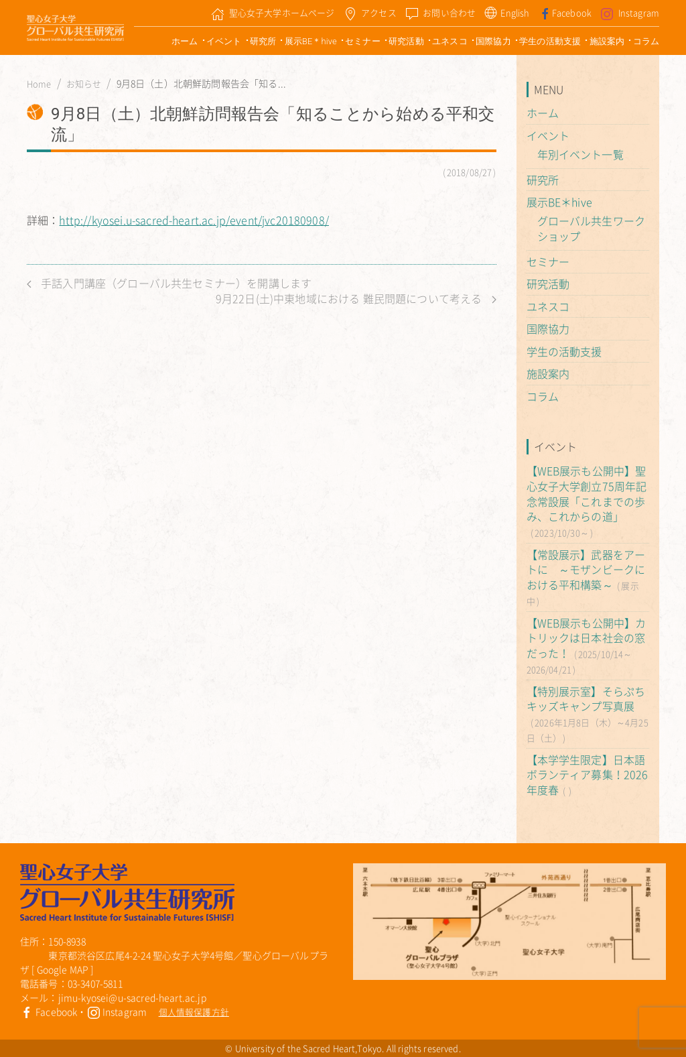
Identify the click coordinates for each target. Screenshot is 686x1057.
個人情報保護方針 (194, 1011)
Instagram (117, 1011)
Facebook (48, 1011)
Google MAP (63, 969)
